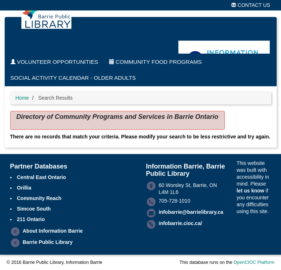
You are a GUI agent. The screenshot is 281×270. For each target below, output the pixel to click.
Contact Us (250, 5)
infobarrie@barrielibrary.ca (191, 212)
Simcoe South (34, 209)
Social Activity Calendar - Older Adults (73, 78)
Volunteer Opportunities (54, 62)
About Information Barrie (53, 231)
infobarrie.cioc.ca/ (180, 223)
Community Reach (39, 198)
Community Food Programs (155, 62)
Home (22, 98)
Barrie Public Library (48, 242)
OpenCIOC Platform (254, 262)
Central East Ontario (41, 177)
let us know (250, 191)
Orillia (24, 188)
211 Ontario (31, 219)
